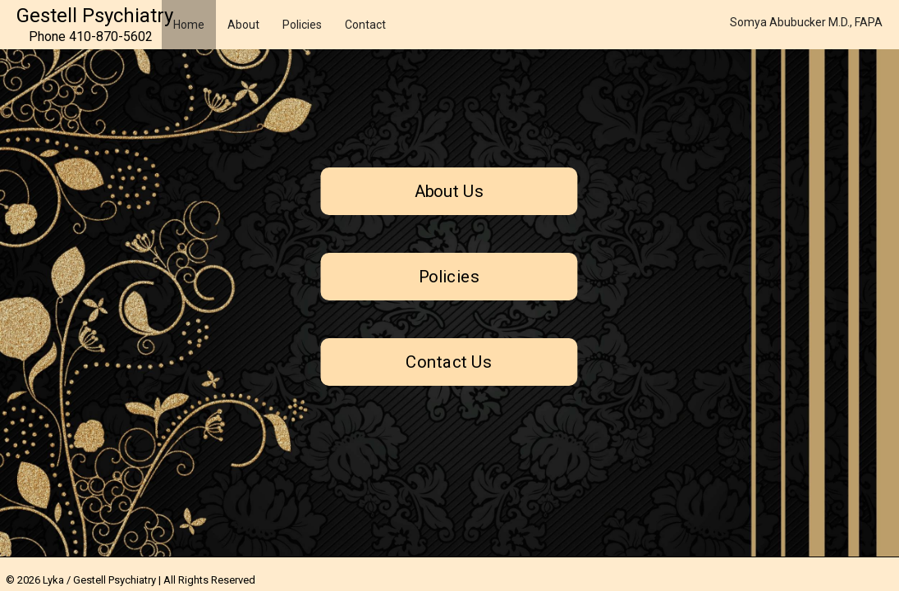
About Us (449, 191)
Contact (365, 24)
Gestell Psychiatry (94, 15)
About (243, 24)
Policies (302, 24)
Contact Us (449, 362)
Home (188, 24)
